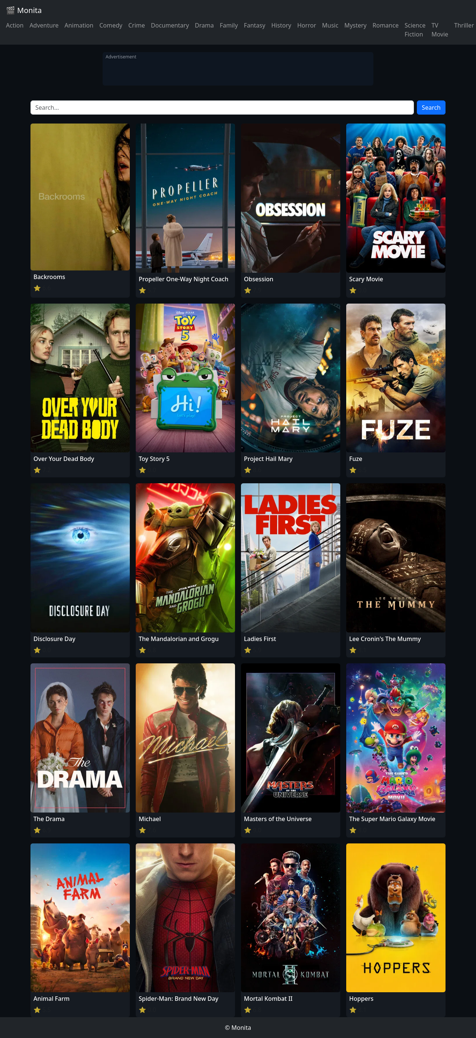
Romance (386, 25)
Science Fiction (415, 29)
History (281, 25)
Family (229, 25)
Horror (306, 25)
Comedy (110, 25)
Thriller (464, 25)
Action (14, 25)
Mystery (355, 25)
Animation (78, 25)
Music (330, 25)
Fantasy (255, 25)
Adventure (43, 25)
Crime (136, 25)
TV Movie (439, 29)
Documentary (170, 25)
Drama (204, 25)
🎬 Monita (24, 10)
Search (431, 107)
